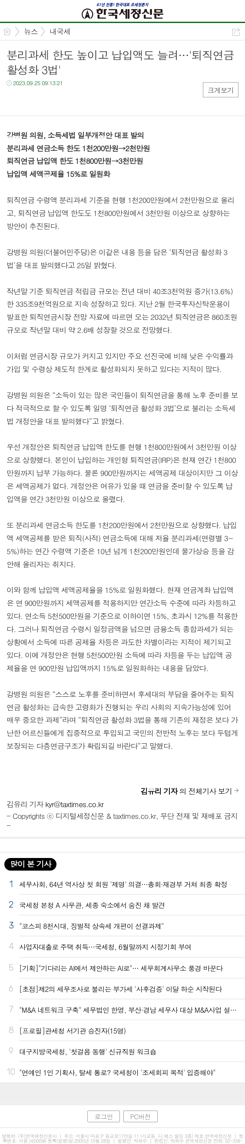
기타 (66, 100)
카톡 (48, 100)
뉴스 (31, 31)
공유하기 (236, 32)
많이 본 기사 (30, 863)
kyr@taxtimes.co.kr (74, 804)
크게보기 (221, 90)
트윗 (31, 100)
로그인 (103, 1116)
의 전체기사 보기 (186, 791)
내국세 (60, 31)
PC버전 (140, 1116)
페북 (14, 100)
